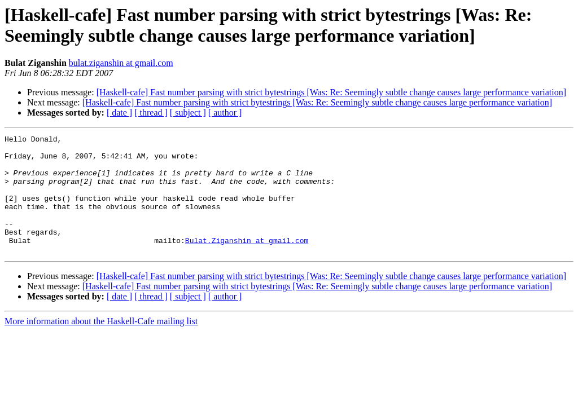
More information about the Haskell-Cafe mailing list (101, 345)
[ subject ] (188, 112)
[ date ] (119, 112)
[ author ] (225, 112)
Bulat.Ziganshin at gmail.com (246, 262)
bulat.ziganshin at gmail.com (121, 63)
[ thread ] (151, 112)
